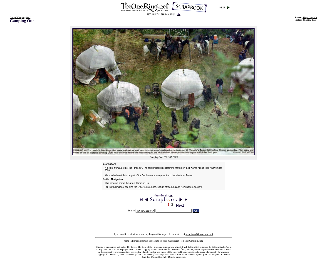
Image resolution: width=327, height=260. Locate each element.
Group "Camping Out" (20, 17)
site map (168, 241)
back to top (157, 241)
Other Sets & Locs (147, 187)
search (176, 241)
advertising (136, 241)
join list (184, 241)
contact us (146, 241)
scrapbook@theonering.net (199, 234)
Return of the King (166, 187)
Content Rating (196, 241)
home (126, 241)
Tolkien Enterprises (197, 247)
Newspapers (187, 187)
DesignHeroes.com (177, 257)
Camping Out (142, 183)
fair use (156, 252)
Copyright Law (179, 252)
